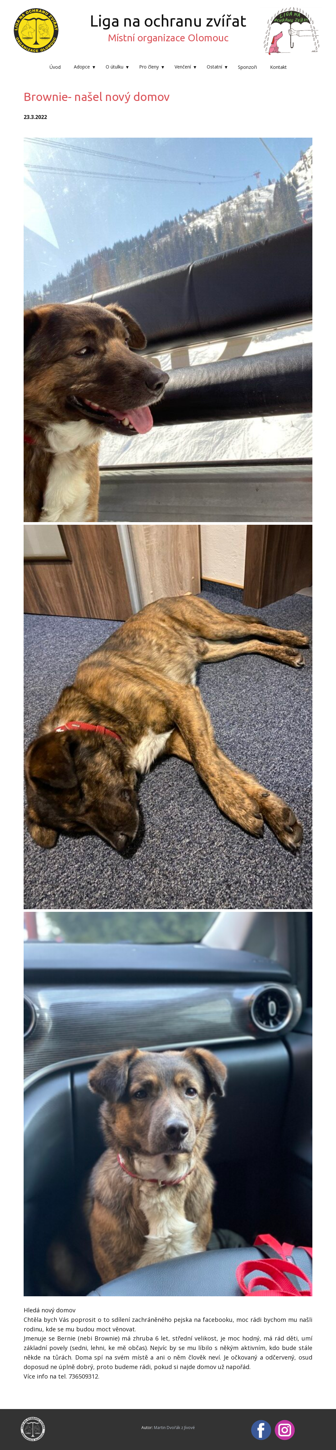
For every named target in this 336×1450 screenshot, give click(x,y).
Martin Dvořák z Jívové (174, 1427)
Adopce (82, 67)
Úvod (55, 67)
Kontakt (278, 67)
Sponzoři (247, 67)
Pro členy (149, 67)
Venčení (183, 67)
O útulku (114, 67)
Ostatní (214, 67)
